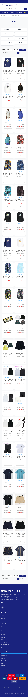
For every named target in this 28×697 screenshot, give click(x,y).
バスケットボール (12, 15)
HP (2, 607)
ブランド (7, 12)
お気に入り (21, 5)
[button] (25, 53)
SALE (25, 12)
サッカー (3, 634)
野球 (2, 639)
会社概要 (3, 626)
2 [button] (20, 52)
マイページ (17, 5)
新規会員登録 (4, 655)
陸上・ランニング (5, 637)
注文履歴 (3, 665)
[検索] (25, 9)
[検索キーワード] (12, 9)
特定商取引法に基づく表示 (7, 687)
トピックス (20, 12)
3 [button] (22, 52)
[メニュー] (2, 5)
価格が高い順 (16, 49)
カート (25, 5)
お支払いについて (5, 621)
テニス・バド (4, 647)
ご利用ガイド (4, 616)
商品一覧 (16, 12)
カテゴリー (3, 12)
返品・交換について (5, 623)
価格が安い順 (9, 49)
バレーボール (4, 642)
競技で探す (12, 12)
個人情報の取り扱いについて (20, 687)
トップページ (4, 15)
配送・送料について (5, 618)
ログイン (3, 658)
